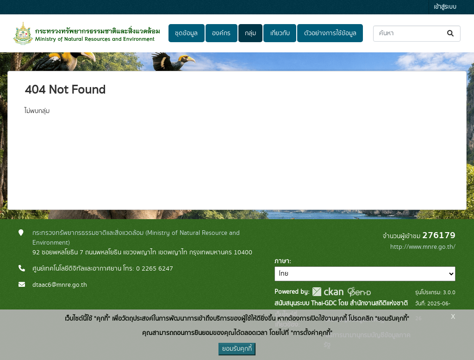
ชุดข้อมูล (186, 33)
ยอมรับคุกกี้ (237, 349)
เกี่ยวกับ (280, 33)
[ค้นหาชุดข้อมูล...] (417, 33)
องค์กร (221, 33)
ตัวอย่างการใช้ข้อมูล (330, 33)
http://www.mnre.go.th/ (422, 247)
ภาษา (281, 261)
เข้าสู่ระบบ (445, 7)
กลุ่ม (250, 33)
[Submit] (451, 33)
